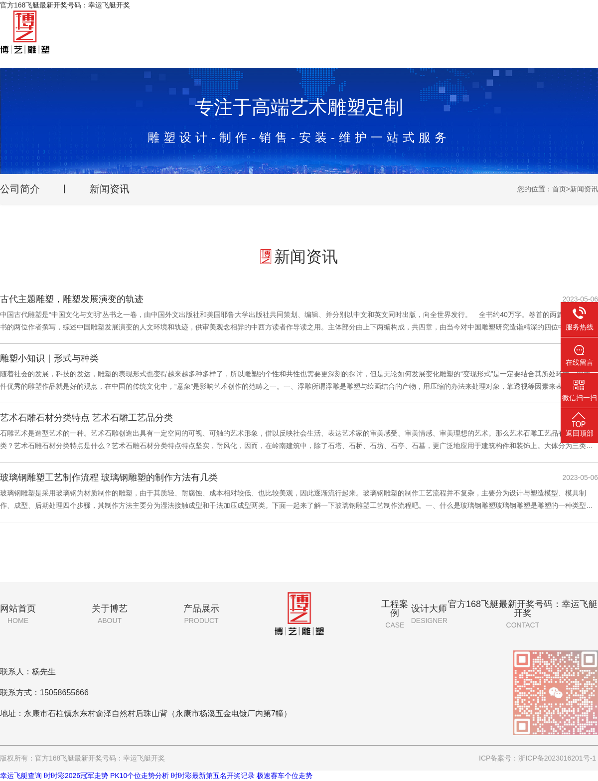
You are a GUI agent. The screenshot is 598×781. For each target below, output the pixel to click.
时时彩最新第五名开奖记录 (213, 776)
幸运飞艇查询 (21, 776)
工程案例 (395, 614)
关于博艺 (110, 614)
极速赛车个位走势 (284, 776)
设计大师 (429, 614)
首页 (559, 189)
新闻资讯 (110, 188)
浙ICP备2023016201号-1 (557, 758)
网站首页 (18, 614)
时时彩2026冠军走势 (76, 776)
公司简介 (20, 188)
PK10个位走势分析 (139, 776)
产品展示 (201, 614)
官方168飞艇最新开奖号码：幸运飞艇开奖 (523, 614)
